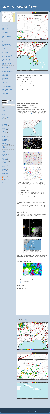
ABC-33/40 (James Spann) (7, 55)
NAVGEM (4, 42)
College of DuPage (5, 68)
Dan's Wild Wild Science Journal (8, 89)
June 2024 (4, 148)
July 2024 (4, 147)
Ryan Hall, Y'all (5, 78)
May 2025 (4, 133)
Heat (3, 118)
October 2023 (4, 159)
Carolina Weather (5, 75)
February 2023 (4, 170)
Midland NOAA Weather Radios (7, 81)
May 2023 (4, 166)
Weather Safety (5, 117)
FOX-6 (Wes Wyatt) (5, 52)
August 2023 (4, 162)
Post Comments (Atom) (26, 319)
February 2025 (4, 137)
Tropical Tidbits (5, 93)
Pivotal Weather (5, 70)
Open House (31, 113)
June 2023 (4, 165)
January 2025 (4, 139)
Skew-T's (4, 35)
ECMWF (3, 38)
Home (32, 317)
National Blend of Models (6, 45)
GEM (3, 40)
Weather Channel (5, 74)
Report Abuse (5, 173)
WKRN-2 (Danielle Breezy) (7, 57)
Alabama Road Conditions (6, 85)
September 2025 (5, 128)
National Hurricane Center (6, 64)
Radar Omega (4, 79)
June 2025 (4, 132)
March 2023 (4, 169)
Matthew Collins (6, 179)
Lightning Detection (5, 29)
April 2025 (4, 135)
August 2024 (4, 146)
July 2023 (4, 163)
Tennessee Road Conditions (7, 86)
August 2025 (4, 129)
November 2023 (5, 158)
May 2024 (4, 150)
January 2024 (4, 155)
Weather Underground (6, 96)
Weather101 (33, 114)
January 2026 (4, 124)
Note (18, 401)
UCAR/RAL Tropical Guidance (7, 71)
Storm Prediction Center (6, 63)
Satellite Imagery (5, 31)
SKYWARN (40, 111)
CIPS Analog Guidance (6, 67)
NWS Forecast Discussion (6, 66)
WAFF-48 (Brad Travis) (6, 51)
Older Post (45, 317)
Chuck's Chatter (5, 90)
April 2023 (4, 167)
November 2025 (5, 125)
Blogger (35, 411)
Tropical (3, 111)
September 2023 (5, 161)
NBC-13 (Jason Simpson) (6, 53)
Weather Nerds (5, 94)
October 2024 (4, 143)
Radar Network (5, 28)
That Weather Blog (18, 7)
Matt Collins (6, 177)
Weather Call (4, 82)
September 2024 (5, 144)
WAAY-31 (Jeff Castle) (6, 49)
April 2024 (4, 151)
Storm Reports (4, 113)
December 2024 (5, 140)
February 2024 (4, 154)
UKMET (3, 41)
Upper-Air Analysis (5, 33)
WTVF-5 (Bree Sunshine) (6, 60)
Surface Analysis (5, 32)
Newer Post (20, 317)
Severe (3, 110)
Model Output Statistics (6, 44)
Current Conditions (5, 25)
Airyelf (28, 411)
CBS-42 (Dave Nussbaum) (7, 56)
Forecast (21, 282)
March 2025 (4, 136)
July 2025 (4, 131)
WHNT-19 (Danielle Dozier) (7, 48)
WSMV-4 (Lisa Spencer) (6, 59)
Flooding (3, 114)
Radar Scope (4, 83)
